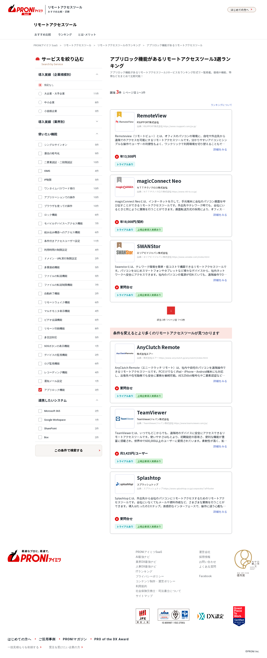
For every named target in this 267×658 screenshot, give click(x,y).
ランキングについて (221, 104)
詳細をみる (220, 149)
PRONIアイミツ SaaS (46, 45)
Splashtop (149, 477)
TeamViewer (152, 412)
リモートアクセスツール (77, 45)
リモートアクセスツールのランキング (119, 45)
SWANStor (149, 246)
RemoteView (152, 115)
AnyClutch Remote (158, 347)
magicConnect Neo (159, 180)
